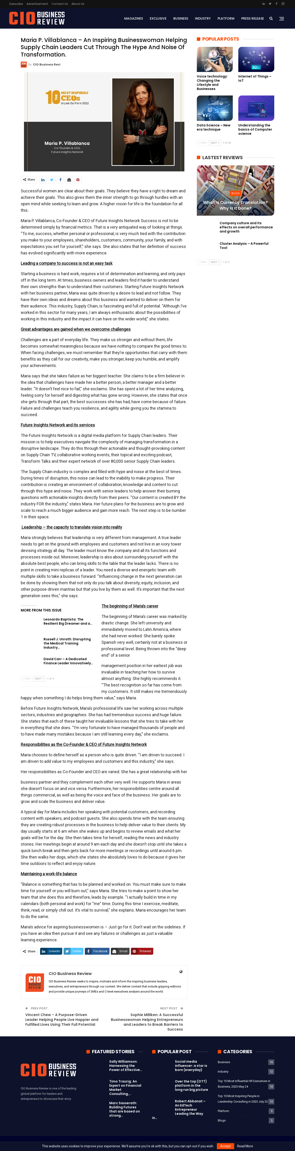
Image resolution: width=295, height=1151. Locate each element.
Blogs (235, 193)
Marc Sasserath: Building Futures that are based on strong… (124, 1109)
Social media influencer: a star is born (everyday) (191, 1065)
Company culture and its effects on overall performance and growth (246, 227)
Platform (226, 18)
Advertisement (37, 4)
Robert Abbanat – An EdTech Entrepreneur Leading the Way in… (179, 1109)
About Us (77, 4)
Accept (225, 1146)
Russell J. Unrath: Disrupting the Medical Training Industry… (67, 643)
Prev (26, 678)
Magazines (133, 18)
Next (39, 678)
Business (180, 18)
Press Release (252, 18)
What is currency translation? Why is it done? (235, 205)
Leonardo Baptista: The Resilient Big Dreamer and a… (68, 621)
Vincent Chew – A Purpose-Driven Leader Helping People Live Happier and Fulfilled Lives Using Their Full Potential (61, 1019)
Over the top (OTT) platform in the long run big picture (191, 1085)
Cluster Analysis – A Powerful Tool (244, 245)
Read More (245, 1146)
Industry (203, 18)
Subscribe (16, 4)
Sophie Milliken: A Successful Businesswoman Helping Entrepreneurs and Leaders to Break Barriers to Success (147, 1022)
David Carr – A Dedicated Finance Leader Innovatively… (68, 661)
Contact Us (60, 4)
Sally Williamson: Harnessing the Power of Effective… (125, 1065)
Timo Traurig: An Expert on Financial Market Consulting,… (125, 1087)
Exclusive (158, 18)
